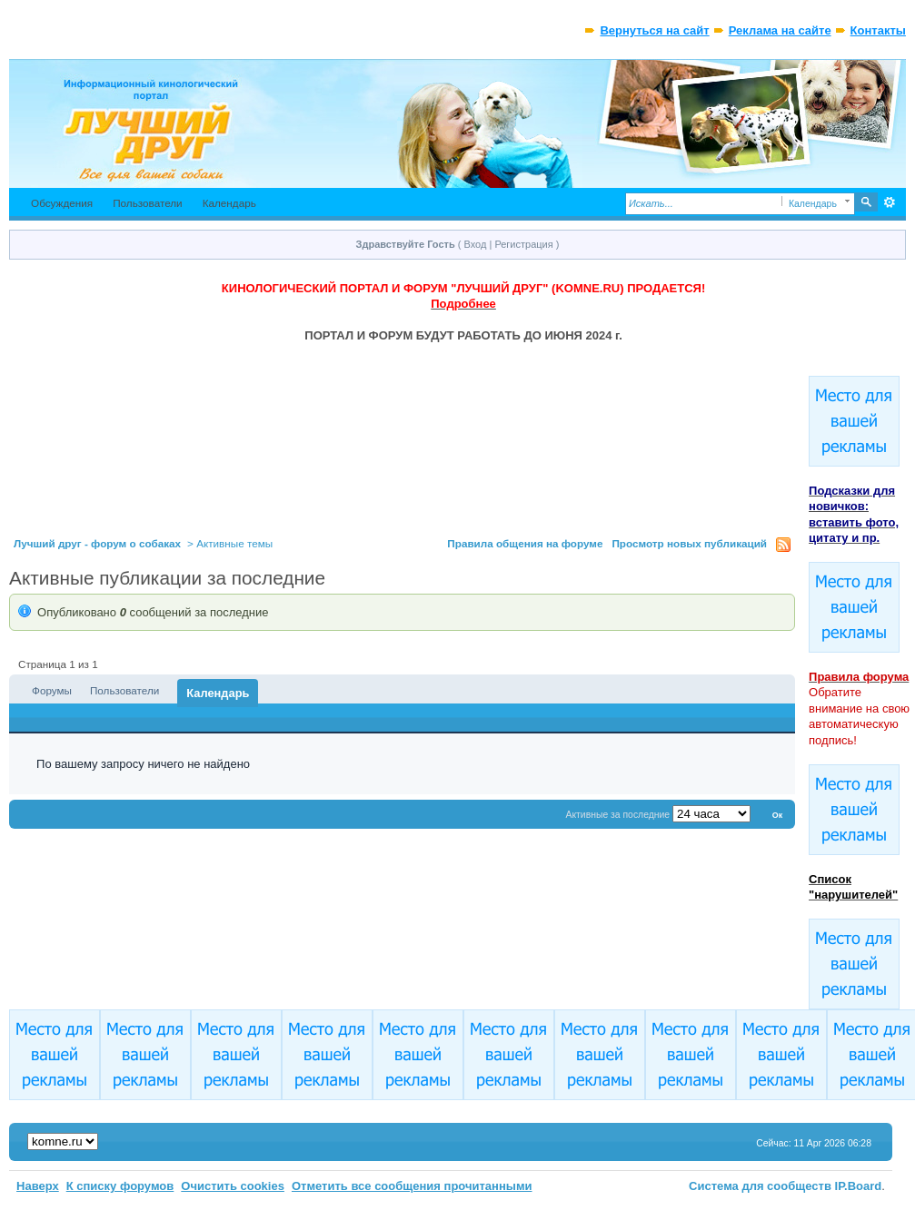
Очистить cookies (232, 1186)
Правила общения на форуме (524, 543)
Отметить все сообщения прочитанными (412, 1186)
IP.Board (858, 1186)
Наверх (37, 1186)
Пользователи (148, 203)
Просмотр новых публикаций (689, 543)
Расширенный (890, 202)
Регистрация (523, 244)
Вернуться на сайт (654, 30)
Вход (475, 244)
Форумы (52, 690)
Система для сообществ (760, 1186)
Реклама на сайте (780, 30)
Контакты (878, 30)
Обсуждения (62, 203)
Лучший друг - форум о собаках (97, 543)
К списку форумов (120, 1186)
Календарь (229, 203)
